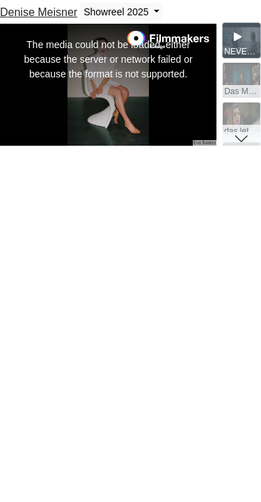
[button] (241, 139)
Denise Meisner (38, 12)
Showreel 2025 (117, 11)
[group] (241, 40)
